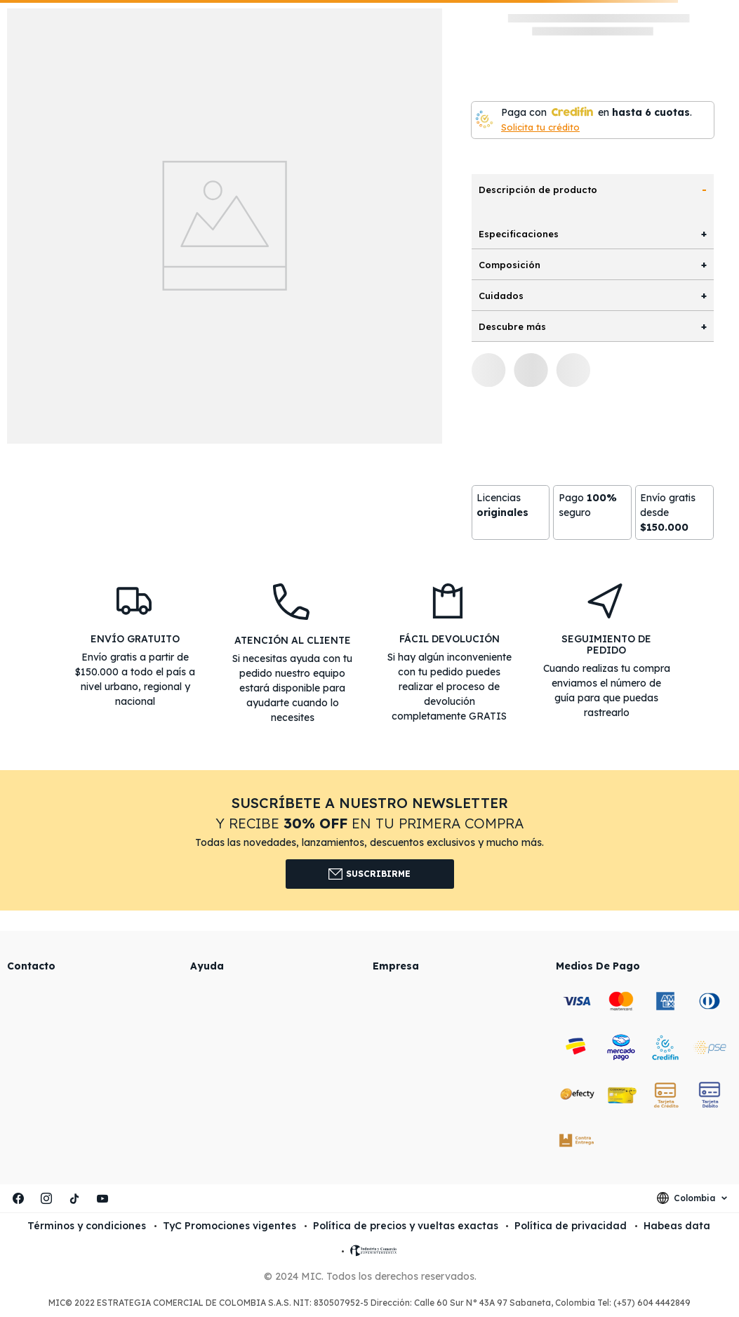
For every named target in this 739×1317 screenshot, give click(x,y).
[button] (369, 840)
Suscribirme (369, 874)
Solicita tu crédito (540, 127)
